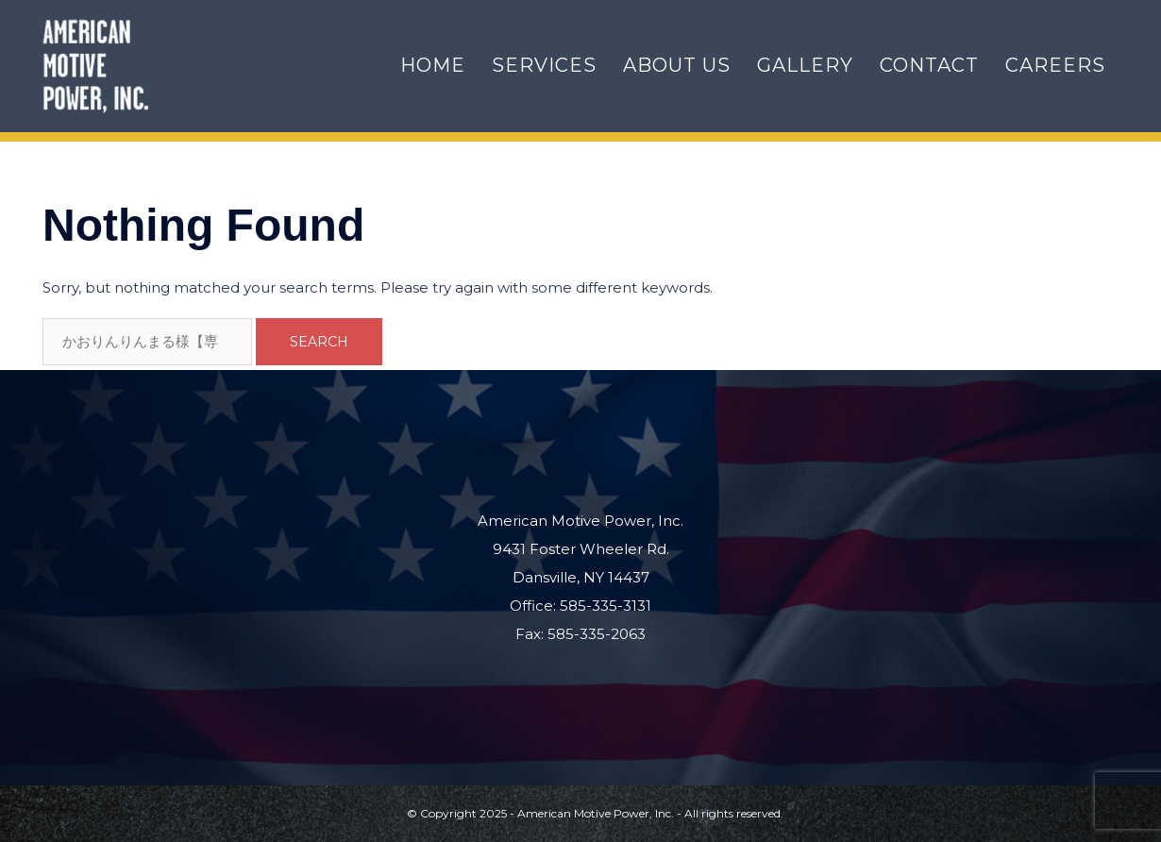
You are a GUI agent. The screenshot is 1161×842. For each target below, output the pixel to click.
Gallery (805, 65)
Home (432, 65)
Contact (929, 65)
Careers (1055, 65)
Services (544, 65)
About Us (677, 65)
